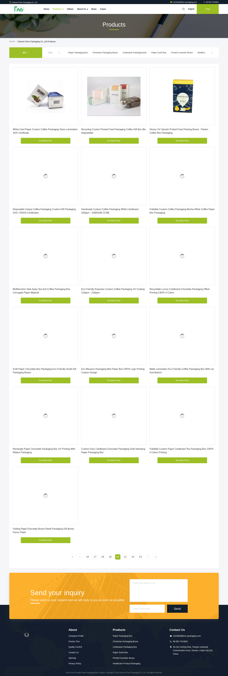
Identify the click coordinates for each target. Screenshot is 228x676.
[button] (59, 52)
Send (177, 608)
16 (87, 557)
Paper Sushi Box (158, 52)
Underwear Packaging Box (135, 52)
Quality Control (75, 647)
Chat (208, 9)
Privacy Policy (74, 663)
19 (110, 557)
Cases (103, 9)
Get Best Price (45, 141)
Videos (70, 9)
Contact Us (73, 652)
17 (95, 557)
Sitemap (72, 658)
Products (58, 9)
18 (102, 557)
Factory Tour (74, 641)
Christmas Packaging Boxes (105, 52)
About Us (82, 9)
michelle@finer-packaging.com (183, 2)
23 (140, 557)
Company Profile (76, 636)
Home (46, 9)
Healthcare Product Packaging (126, 663)
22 (133, 557)
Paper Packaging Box (78, 52)
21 (125, 557)
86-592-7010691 (211, 2)
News (94, 9)
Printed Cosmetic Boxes (182, 52)
